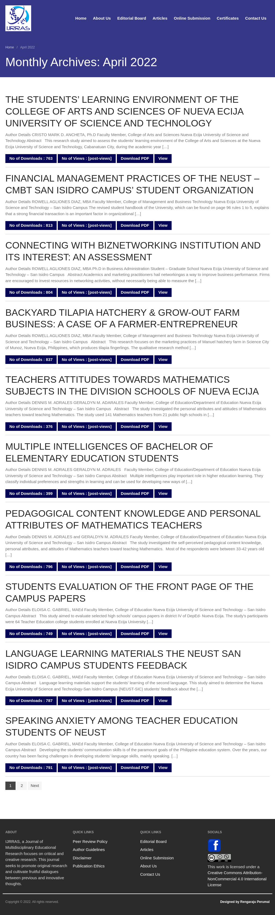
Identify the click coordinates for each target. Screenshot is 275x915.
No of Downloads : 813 (31, 225)
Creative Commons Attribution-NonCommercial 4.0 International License (237, 878)
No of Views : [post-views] (87, 158)
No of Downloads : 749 (31, 633)
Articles (160, 18)
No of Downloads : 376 (31, 426)
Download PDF (135, 158)
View (163, 158)
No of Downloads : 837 (31, 359)
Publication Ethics (88, 866)
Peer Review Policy (90, 841)
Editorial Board (131, 18)
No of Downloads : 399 (31, 493)
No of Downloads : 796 (31, 566)
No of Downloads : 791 (31, 767)
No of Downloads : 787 (31, 700)
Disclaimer (82, 858)
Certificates (228, 18)
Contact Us (255, 18)
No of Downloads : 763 (31, 158)
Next (35, 785)
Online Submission (192, 18)
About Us (102, 18)
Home (80, 18)
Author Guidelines (89, 849)
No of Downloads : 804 (31, 292)
